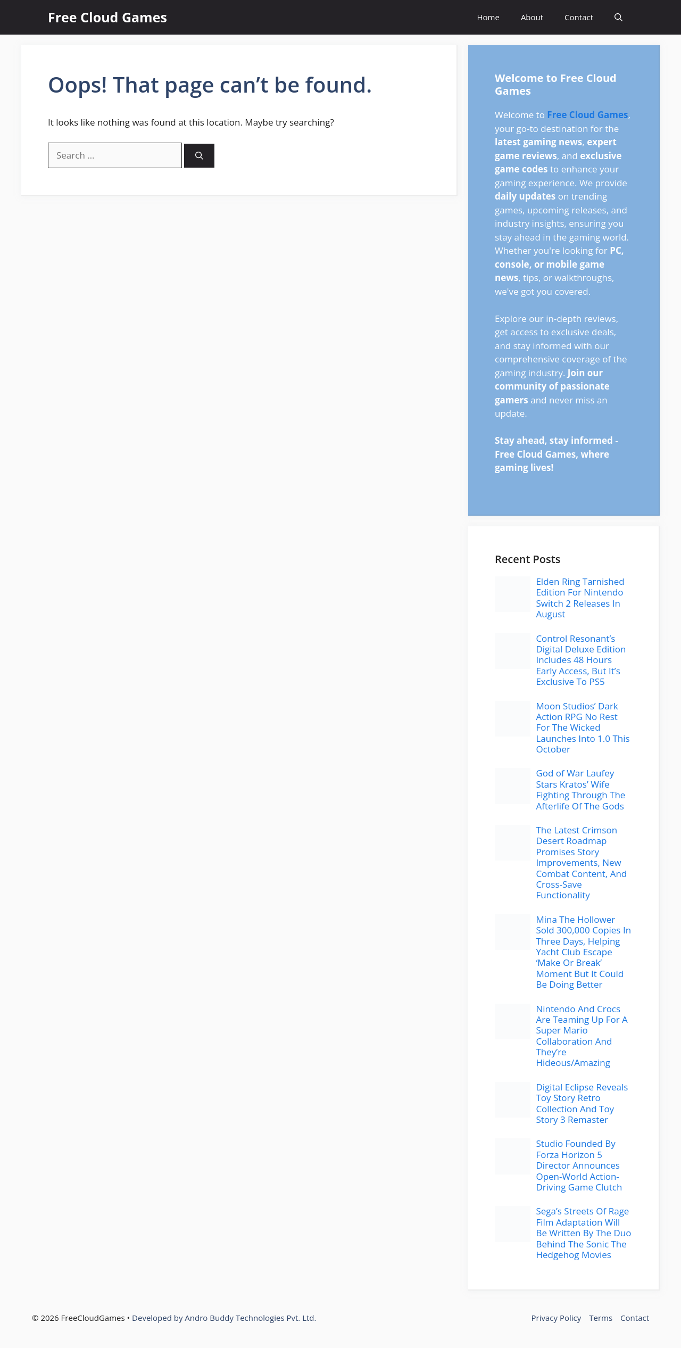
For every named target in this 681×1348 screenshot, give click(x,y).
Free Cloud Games (107, 17)
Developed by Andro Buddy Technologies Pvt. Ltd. (224, 1317)
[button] (618, 17)
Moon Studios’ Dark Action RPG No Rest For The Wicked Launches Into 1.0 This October (582, 728)
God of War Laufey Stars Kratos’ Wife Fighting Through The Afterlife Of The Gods (580, 789)
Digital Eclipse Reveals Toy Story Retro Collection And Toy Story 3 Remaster (582, 1103)
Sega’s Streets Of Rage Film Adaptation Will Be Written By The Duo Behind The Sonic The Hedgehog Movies (583, 1233)
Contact (578, 17)
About (532, 17)
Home (488, 17)
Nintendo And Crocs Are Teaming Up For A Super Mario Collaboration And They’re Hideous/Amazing (581, 1036)
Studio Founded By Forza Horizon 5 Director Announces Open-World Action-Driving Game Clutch (579, 1165)
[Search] (199, 156)
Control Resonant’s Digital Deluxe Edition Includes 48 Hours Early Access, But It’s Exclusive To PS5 (581, 660)
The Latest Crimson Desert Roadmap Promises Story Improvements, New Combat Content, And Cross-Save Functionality (581, 862)
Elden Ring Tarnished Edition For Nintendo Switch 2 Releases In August (580, 597)
